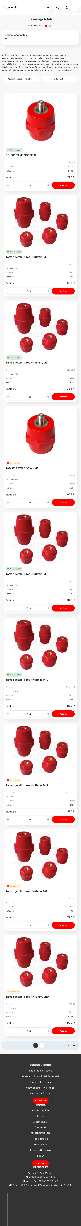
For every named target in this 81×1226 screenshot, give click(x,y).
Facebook (40, 1100)
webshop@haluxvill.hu (41, 1177)
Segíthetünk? (40, 1122)
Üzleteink (40, 1127)
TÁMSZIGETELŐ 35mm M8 (22, 468)
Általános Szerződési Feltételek (40, 1076)
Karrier (40, 1116)
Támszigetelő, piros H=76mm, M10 (27, 996)
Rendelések (40, 1144)
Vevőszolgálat (40, 1110)
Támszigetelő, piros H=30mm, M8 (27, 256)
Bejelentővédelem (40, 1093)
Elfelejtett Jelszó (40, 1150)
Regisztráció (40, 1138)
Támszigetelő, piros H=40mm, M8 (27, 573)
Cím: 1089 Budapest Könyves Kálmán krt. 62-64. (40, 1185)
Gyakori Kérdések (40, 1082)
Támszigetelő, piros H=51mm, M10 (27, 679)
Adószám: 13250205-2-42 (40, 1181)
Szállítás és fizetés (40, 1070)
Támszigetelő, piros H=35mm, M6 (26, 362)
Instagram (41, 1163)
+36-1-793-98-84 (40, 1172)
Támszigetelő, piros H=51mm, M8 (26, 891)
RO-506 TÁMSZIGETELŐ (21, 155)
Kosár (40, 1156)
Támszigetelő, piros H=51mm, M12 (27, 785)
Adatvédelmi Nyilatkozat (41, 1087)
